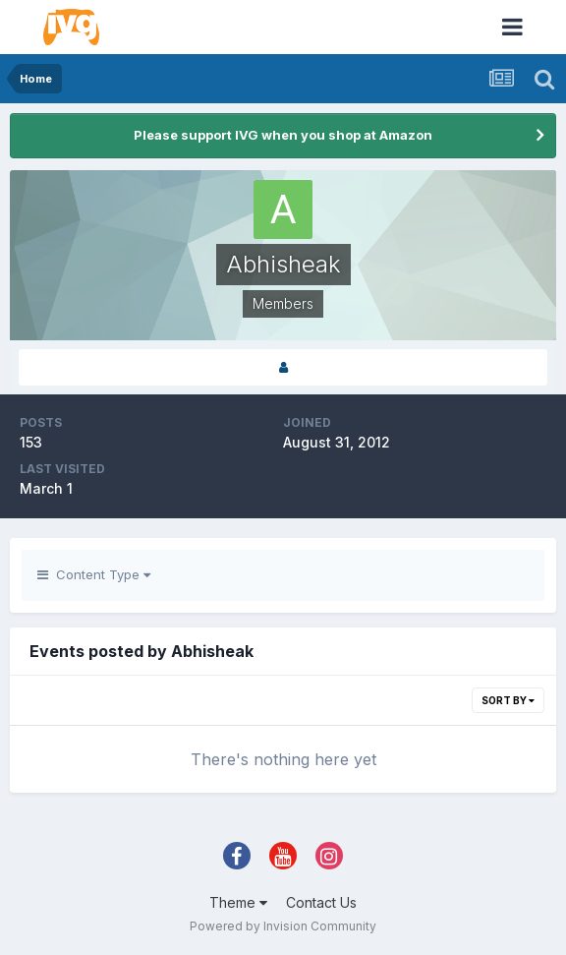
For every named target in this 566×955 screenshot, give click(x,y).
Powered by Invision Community (283, 926)
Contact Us (321, 902)
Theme (238, 902)
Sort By (508, 700)
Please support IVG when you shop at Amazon (283, 135)
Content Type (93, 574)
